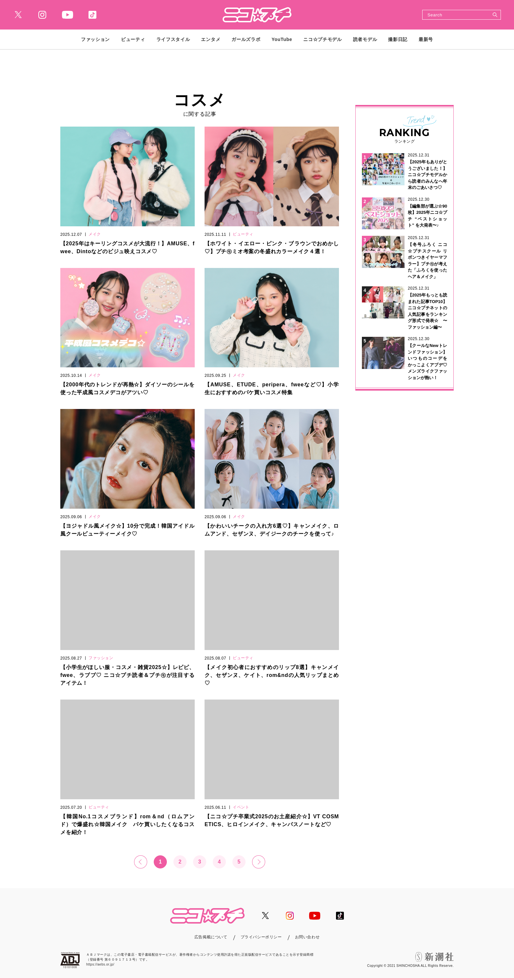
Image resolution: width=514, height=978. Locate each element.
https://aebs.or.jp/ (100, 964)
